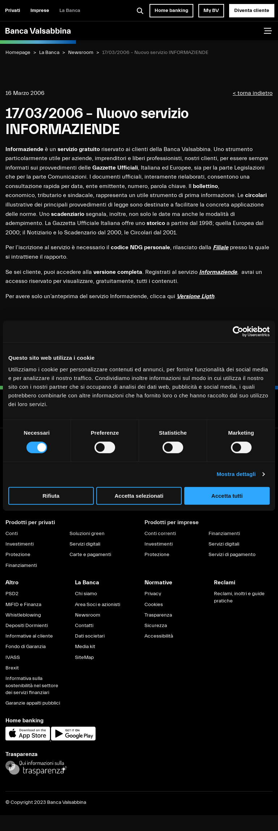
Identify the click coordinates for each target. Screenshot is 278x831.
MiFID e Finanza (23, 604)
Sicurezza (155, 626)
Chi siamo (86, 594)
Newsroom (80, 52)
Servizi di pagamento (232, 555)
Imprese (39, 10)
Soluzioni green (87, 533)
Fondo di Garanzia (25, 647)
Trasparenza (158, 615)
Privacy (152, 594)
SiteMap (84, 657)
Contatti (84, 626)
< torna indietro (253, 93)
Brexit (12, 668)
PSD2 (11, 594)
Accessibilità (158, 636)
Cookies (153, 604)
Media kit (85, 647)
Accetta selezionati (138, 496)
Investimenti (19, 544)
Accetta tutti (227, 496)
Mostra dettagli (236, 474)
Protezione (17, 555)
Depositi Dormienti (26, 626)
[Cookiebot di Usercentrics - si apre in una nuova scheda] (238, 331)
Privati (12, 10)
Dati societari (90, 636)
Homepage (17, 52)
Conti (11, 533)
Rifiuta (50, 496)
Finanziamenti (21, 565)
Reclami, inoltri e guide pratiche (239, 597)
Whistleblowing (23, 615)
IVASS (12, 657)
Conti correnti (160, 533)
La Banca (69, 10)
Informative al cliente (29, 636)
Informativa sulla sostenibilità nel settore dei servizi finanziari (31, 686)
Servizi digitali (85, 544)
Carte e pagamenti (90, 555)
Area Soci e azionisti (97, 604)
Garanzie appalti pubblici (32, 703)
